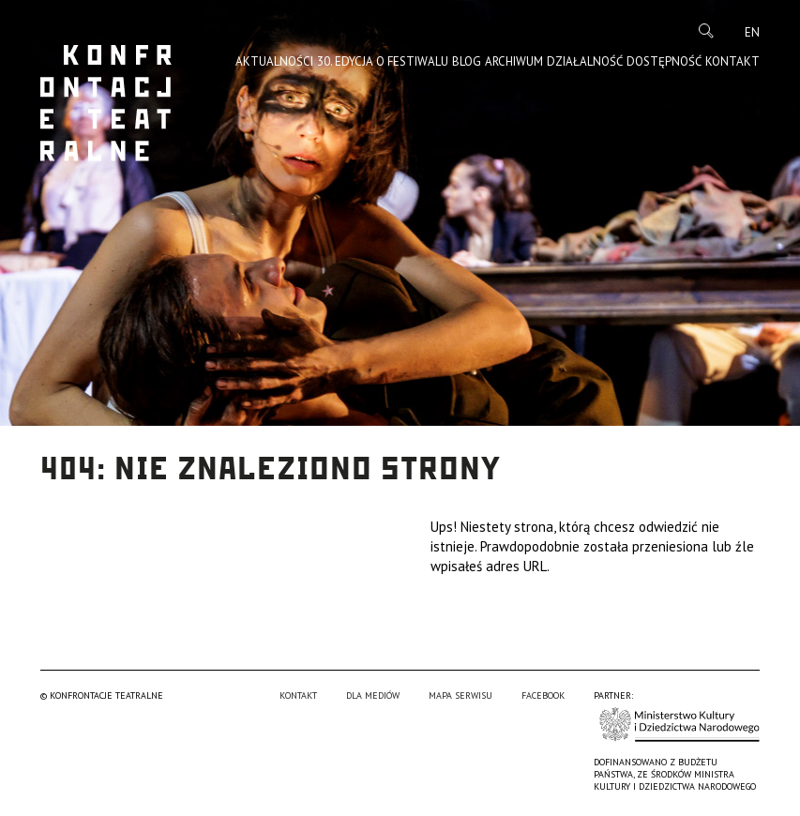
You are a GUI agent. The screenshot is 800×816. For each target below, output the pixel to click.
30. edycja (345, 61)
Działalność (585, 61)
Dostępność (664, 61)
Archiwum (514, 61)
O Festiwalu (412, 61)
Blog (466, 61)
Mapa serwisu (460, 695)
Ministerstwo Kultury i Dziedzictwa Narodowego (679, 724)
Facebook (543, 695)
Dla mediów (373, 695)
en (752, 32)
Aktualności (274, 61)
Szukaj (706, 30)
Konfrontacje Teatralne (106, 103)
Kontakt (732, 61)
